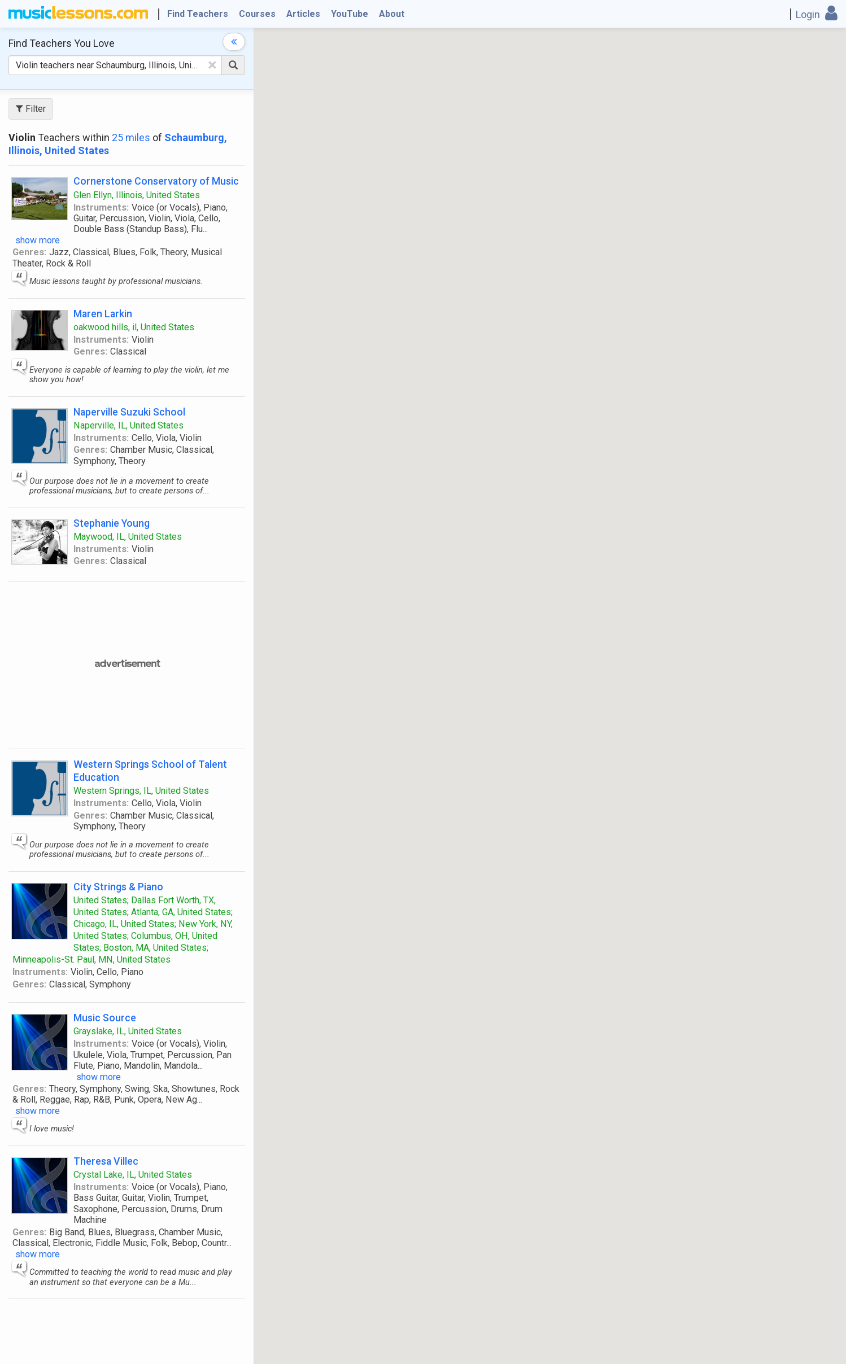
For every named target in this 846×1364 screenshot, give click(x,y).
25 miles (131, 137)
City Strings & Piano (118, 887)
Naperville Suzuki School (129, 412)
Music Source (104, 1018)
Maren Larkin (102, 314)
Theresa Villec (105, 1161)
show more (37, 240)
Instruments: (101, 207)
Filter (31, 108)
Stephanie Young (111, 523)
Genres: (29, 252)
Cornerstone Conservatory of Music (156, 181)
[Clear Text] (212, 65)
